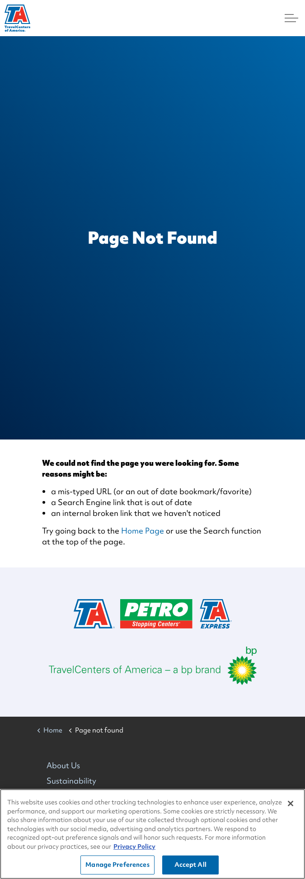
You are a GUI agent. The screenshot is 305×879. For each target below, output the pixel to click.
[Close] (290, 803)
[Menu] (291, 18)
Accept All (190, 865)
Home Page (142, 530)
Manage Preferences (117, 865)
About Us (63, 765)
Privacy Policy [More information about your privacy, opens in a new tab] (134, 846)
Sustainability (71, 780)
